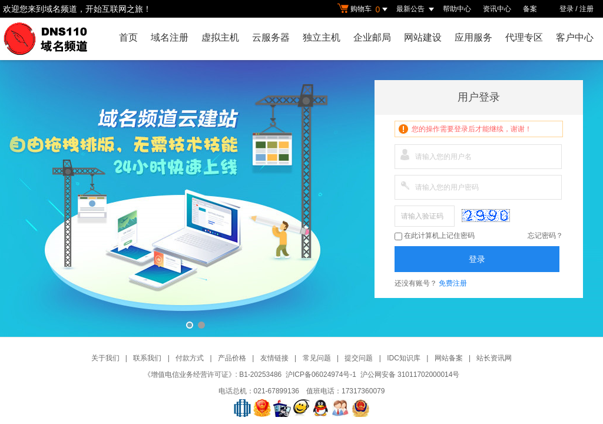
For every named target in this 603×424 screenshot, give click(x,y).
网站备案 (449, 358)
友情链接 (274, 358)
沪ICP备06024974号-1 (321, 374)
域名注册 (169, 37)
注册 (586, 9)
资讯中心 (497, 9)
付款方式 (189, 358)
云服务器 (271, 37)
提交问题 (358, 358)
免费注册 (453, 283)
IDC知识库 (403, 358)
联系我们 (147, 358)
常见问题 (317, 358)
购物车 (363, 9)
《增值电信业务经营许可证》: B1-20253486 (213, 374)
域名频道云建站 (301, 198)
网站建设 (423, 37)
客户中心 (575, 37)
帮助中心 (457, 9)
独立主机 (321, 37)
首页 (128, 37)
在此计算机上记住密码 (435, 235)
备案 (530, 9)
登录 (566, 9)
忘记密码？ (545, 235)
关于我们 (105, 358)
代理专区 (524, 37)
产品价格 (232, 358)
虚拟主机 (220, 37)
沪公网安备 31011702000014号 (410, 374)
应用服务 (473, 37)
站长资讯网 (494, 358)
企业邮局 (372, 37)
